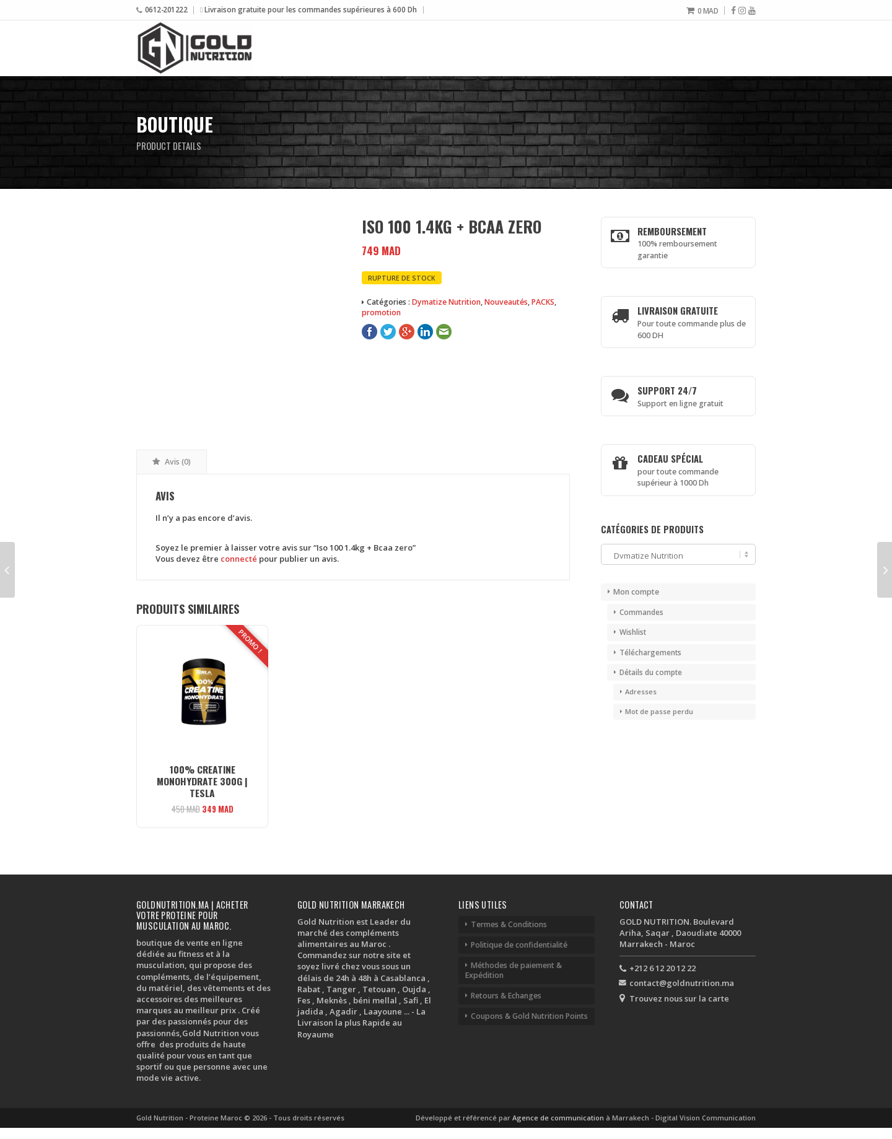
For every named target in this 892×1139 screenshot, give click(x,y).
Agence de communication (559, 1117)
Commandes (641, 612)
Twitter (388, 331)
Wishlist (632, 632)
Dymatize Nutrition (446, 302)
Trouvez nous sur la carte (679, 998)
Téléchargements (650, 652)
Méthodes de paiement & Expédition (513, 970)
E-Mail (444, 331)
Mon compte (636, 592)
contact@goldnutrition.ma (681, 982)
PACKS (542, 302)
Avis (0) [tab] (177, 461)
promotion (381, 312)
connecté (239, 558)
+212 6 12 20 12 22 (662, 968)
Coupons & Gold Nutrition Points (529, 1016)
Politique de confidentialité (519, 945)
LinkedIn (425, 331)
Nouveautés (506, 302)
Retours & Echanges (506, 995)
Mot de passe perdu (659, 711)
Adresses (641, 691)
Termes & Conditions (509, 924)
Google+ (406, 331)
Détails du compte (650, 672)
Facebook (369, 331)
